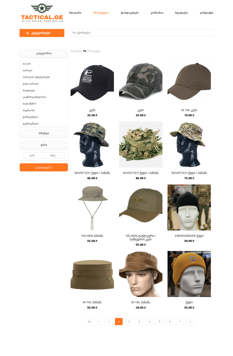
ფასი (43, 144)
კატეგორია (44, 53)
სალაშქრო (29, 103)
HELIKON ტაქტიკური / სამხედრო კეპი (141, 237)
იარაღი (27, 70)
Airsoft (27, 64)
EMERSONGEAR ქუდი (189, 236)
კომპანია (157, 13)
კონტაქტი (206, 13)
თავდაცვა (29, 90)
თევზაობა (29, 110)
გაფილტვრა (44, 167)
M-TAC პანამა (92, 302)
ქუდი (189, 302)
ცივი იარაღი (31, 83)
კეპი (92, 110)
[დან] (33, 155)
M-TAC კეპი (189, 110)
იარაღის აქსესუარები (36, 77)
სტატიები (181, 13)
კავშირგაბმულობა (34, 97)
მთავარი (75, 13)
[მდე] (54, 155)
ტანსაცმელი (30, 117)
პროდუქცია (101, 13)
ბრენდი (44, 133)
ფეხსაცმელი (31, 123)
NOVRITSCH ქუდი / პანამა (92, 173)
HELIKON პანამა (92, 236)
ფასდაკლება (130, 13)
